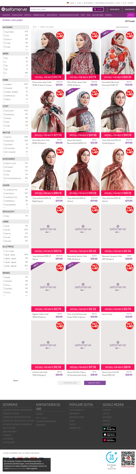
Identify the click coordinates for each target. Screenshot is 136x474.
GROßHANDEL (41, 425)
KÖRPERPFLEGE (75, 428)
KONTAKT (39, 414)
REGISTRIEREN (88, 3)
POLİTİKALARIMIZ (9, 442)
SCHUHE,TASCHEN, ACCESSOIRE (69, 15)
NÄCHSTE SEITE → (95, 383)
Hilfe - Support (41, 418)
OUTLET (130, 15)
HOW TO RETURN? (9, 428)
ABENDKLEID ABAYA (76, 417)
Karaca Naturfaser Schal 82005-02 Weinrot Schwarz (40, 143)
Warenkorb (130, 9)
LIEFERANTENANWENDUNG (46, 421)
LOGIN (79, 3)
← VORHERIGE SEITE (69, 383)
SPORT (83, 15)
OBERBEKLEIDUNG (39, 15)
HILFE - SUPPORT (128, 3)
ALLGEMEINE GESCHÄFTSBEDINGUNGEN (17, 410)
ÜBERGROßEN (74, 413)
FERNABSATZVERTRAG (11, 413)
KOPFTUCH (27, 15)
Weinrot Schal (107, 314)
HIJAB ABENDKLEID (76, 410)
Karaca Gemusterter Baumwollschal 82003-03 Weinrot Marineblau (76, 143)
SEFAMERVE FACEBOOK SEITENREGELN (17, 424)
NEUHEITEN (6, 15)
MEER (88, 15)
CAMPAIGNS (7, 435)
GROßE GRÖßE (52, 15)
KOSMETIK (108, 15)
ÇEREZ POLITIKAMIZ (10, 431)
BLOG (118, 3)
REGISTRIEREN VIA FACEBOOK (104, 3)
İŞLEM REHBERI (8, 439)
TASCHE (72, 424)
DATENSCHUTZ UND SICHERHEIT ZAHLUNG (18, 421)
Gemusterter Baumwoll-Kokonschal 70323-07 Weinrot (110, 85)
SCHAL (71, 421)
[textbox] (59, 9)
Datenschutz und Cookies (17, 468)
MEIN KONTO (114, 9)
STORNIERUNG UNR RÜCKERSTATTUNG (17, 417)
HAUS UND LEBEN (97, 15)
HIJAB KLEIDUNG (17, 15)
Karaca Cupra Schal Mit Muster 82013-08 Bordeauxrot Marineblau (110, 375)
